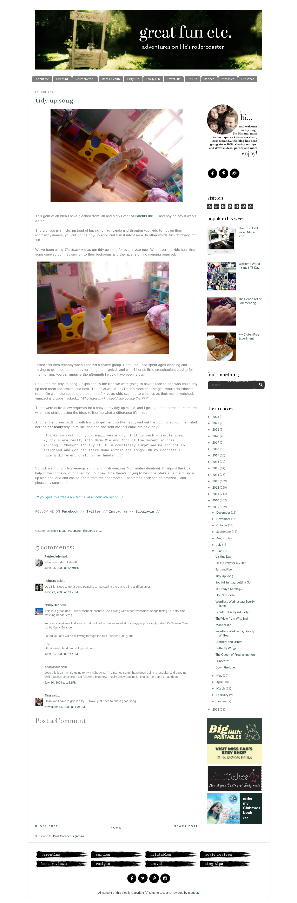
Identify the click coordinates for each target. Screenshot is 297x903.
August (221, 538)
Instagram (118, 512)
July (219, 545)
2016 (216, 462)
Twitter (93, 512)
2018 (216, 449)
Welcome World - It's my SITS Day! (250, 266)
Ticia (48, 695)
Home (116, 827)
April (219, 682)
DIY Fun (192, 79)
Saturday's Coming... (229, 589)
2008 (216, 709)
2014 (216, 475)
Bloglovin (145, 512)
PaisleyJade (52, 556)
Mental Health (111, 79)
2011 (216, 494)
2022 (216, 423)
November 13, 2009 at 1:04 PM (65, 706)
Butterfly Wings (226, 648)
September (224, 532)
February (222, 695)
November (223, 519)
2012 (216, 487)
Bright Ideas (58, 530)
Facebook (70, 512)
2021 (216, 429)
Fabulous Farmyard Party (232, 612)
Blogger (193, 892)
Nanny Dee (52, 605)
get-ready (55, 427)
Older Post (46, 826)
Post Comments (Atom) (68, 836)
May (219, 676)
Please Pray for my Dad (231, 563)
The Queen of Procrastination (235, 655)
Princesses (222, 661)
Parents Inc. (145, 216)
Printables (228, 79)
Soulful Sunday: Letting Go (233, 582)
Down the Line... (226, 667)
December (223, 512)
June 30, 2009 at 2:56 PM (61, 653)
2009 (216, 507)
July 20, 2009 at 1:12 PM (61, 682)
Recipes (209, 79)
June (219, 551)
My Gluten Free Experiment (248, 336)
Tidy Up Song (54, 100)
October (222, 525)
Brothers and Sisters (229, 642)
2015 (216, 468)
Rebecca (50, 580)
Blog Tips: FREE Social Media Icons (248, 232)
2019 (216, 442)
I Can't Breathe (225, 595)
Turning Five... (225, 569)
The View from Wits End (232, 618)
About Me (42, 79)
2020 (216, 436)
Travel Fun (173, 79)
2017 (216, 455)
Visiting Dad (223, 557)
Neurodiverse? (84, 79)
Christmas (247, 79)
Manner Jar (223, 625)
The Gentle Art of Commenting (250, 301)
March (221, 688)
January (221, 701)
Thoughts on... (92, 530)
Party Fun (133, 79)
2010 (216, 500)
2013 (216, 481)
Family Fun (153, 79)
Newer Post (186, 826)
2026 (216, 417)
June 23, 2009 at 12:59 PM (62, 567)
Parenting (62, 79)
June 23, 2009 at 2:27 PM (61, 592)
